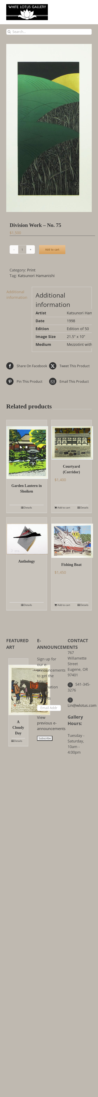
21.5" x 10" (76, 336)
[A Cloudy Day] (18, 687)
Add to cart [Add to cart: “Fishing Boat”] (63, 605)
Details (28, 507)
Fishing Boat (71, 565)
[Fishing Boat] (71, 537)
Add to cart (52, 249)
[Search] (9, 32)
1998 (71, 320)
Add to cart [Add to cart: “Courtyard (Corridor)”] (63, 507)
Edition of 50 (78, 328)
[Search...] (49, 32)
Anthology (26, 561)
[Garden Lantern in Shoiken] (26, 449)
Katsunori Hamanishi (36, 275)
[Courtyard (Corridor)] (71, 440)
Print (31, 270)
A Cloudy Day (18, 727)
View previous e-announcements (51, 723)
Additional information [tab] (16, 294)
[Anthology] (26, 536)
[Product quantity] (22, 249)
